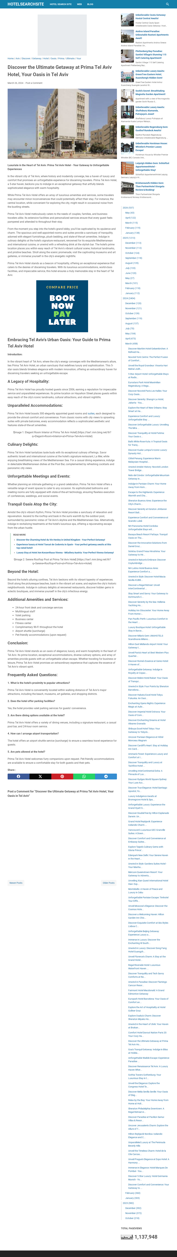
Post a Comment (34, 83)
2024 (129, 298)
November (133, 248)
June (130, 273)
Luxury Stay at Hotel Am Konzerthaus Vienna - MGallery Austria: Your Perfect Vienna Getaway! (65, 552)
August (132, 263)
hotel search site (61, 4)
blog (90, 4)
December (133, 243)
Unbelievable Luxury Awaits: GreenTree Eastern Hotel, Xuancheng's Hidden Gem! (150, 74)
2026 (128, 207)
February (132, 228)
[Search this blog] (168, 4)
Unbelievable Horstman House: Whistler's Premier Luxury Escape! (152, 147)
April (130, 217)
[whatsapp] (84, 776)
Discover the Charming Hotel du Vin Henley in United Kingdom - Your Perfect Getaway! (61, 539)
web (79, 4)
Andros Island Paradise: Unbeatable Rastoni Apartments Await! (152, 34)
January (132, 233)
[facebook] (18, 776)
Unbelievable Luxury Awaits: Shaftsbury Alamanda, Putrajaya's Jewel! (150, 110)
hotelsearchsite (26, 4)
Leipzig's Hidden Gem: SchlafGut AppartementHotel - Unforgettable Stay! (152, 166)
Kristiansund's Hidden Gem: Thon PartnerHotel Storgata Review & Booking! (150, 186)
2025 (129, 238)
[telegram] (106, 776)
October (132, 253)
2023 (128, 1203)
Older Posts (108, 883)
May (129, 212)
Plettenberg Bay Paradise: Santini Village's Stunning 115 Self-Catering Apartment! (151, 54)
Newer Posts (16, 883)
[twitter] (40, 776)
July (130, 268)
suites (91, 413)
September (133, 258)
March (131, 222)
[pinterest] (62, 776)
